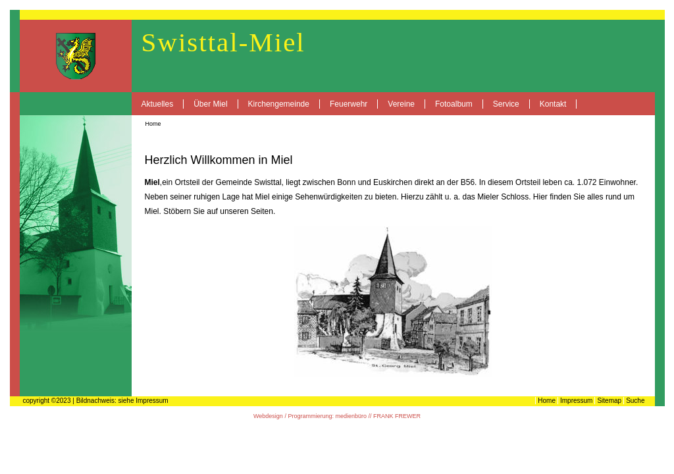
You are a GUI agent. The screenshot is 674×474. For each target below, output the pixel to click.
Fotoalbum (454, 104)
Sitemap (609, 400)
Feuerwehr (348, 104)
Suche (635, 400)
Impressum (576, 400)
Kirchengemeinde (278, 104)
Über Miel (210, 104)
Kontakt (553, 104)
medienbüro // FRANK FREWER (378, 416)
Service (506, 104)
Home (153, 123)
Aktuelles (158, 104)
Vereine (401, 104)
